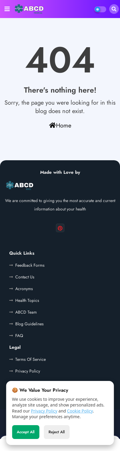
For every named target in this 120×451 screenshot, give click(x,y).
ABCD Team (26, 312)
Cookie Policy (80, 412)
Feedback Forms (30, 265)
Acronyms (24, 289)
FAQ (19, 336)
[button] (114, 9)
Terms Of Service (30, 359)
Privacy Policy (44, 412)
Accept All (25, 433)
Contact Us (24, 277)
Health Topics (27, 300)
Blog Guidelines (29, 324)
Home (60, 125)
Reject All (56, 433)
